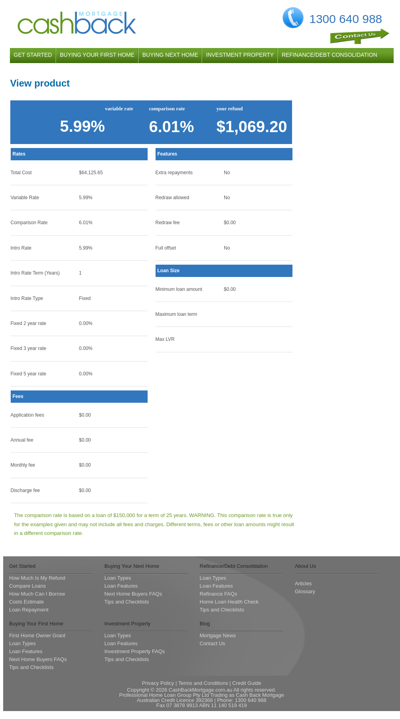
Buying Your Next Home (131, 566)
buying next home (170, 55)
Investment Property (127, 624)
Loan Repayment (28, 610)
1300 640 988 (346, 18)
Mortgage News (218, 635)
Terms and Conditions (203, 683)
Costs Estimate (26, 602)
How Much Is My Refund (37, 578)
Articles (303, 583)
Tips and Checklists (126, 602)
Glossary (305, 591)
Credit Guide (246, 683)
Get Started (22, 566)
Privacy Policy (158, 683)
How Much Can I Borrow (37, 594)
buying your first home (97, 55)
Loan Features (121, 586)
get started (33, 55)
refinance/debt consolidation (329, 55)
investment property (240, 55)
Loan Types (117, 578)
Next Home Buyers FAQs (133, 594)
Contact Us (212, 643)
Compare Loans (27, 586)
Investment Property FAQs (134, 651)
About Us (305, 566)
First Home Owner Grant (37, 635)
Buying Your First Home (36, 624)
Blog (205, 624)
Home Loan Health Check (229, 602)
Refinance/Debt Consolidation (234, 566)
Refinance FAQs (218, 594)
